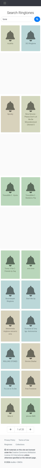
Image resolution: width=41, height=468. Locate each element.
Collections (20, 444)
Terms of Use (24, 440)
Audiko (13, 462)
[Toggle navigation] (5, 3)
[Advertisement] (20, 73)
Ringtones (8, 444)
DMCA (19, 462)
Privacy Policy (9, 440)
